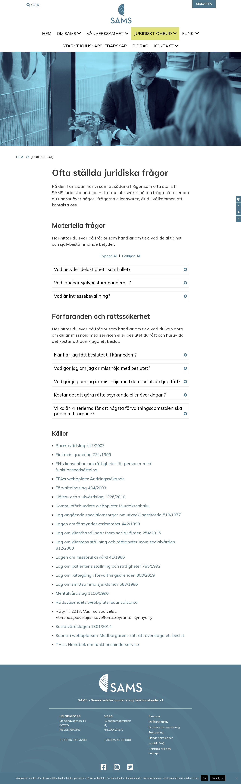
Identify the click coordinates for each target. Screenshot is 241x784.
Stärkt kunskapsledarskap (94, 47)
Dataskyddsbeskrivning (164, 729)
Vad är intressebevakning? (120, 298)
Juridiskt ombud (156, 34)
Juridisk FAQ (156, 746)
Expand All (109, 258)
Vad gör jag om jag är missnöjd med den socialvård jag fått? (120, 384)
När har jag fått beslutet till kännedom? (120, 357)
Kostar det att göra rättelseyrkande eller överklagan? (120, 397)
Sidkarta (204, 4)
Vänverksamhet (107, 34)
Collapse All (131, 258)
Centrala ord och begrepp (160, 753)
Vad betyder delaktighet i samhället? (120, 272)
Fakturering (156, 735)
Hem (44, 34)
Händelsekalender (161, 740)
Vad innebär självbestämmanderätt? (120, 285)
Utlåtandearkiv (158, 724)
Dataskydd (217, 778)
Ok (204, 778)
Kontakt (167, 47)
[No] (236, 778)
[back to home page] (120, 686)
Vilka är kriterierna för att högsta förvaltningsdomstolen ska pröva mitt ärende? (120, 413)
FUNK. (192, 34)
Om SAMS (68, 34)
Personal (154, 719)
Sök (33, 4)
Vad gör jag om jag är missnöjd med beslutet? (120, 370)
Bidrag (140, 47)
